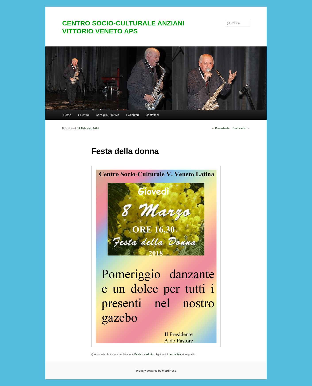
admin (150, 354)
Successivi (241, 128)
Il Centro (83, 115)
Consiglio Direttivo (107, 115)
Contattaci (152, 115)
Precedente (220, 128)
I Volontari (132, 115)
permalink (175, 354)
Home (67, 115)
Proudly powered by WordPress (156, 370)
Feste (137, 354)
